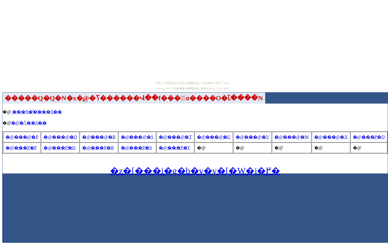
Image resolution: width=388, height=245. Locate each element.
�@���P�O (369, 137)
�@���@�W (291, 137)
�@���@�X (331, 137)
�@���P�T (174, 147)
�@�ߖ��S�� (29, 122)
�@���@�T (175, 137)
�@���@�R (98, 137)
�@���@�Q (60, 137)
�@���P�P (21, 147)
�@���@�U (213, 137)
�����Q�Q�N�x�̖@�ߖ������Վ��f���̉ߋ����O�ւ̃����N (134, 98)
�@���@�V (252, 137)
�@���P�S (136, 147)
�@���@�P (22, 137)
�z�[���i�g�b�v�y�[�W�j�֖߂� (195, 171)
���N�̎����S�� (36, 111)
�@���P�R (98, 147)
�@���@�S (137, 137)
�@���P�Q (59, 147)
